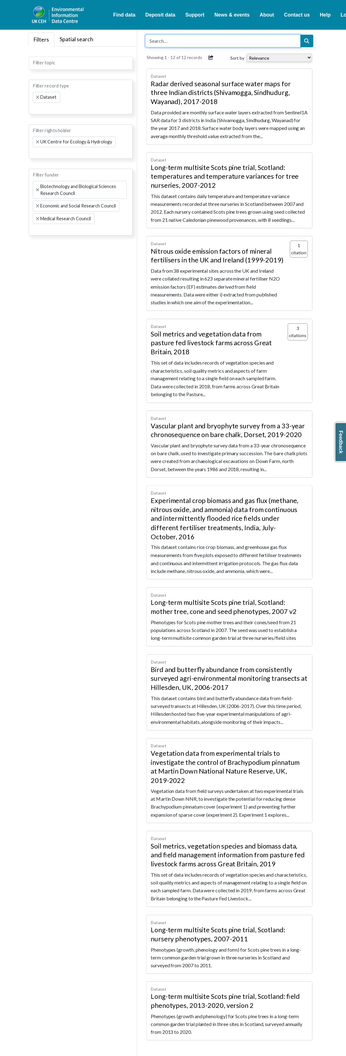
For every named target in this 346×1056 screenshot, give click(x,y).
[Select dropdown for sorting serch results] (279, 57)
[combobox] (81, 63)
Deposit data (160, 14)
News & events (232, 14)
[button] (211, 57)
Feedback (341, 442)
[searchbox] (35, 62)
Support (194, 14)
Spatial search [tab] (76, 39)
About (267, 14)
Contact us (297, 14)
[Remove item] (37, 97)
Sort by (237, 58)
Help (325, 14)
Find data (124, 14)
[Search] (306, 41)
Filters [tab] (41, 39)
